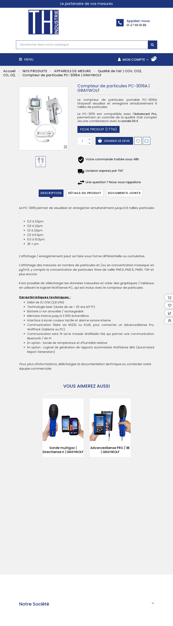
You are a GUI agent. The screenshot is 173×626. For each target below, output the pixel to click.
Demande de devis (117, 141)
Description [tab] (51, 193)
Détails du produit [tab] (84, 193)
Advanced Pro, (145, 114)
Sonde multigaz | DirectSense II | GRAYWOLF (63, 450)
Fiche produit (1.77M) (98, 129)
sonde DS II (129, 121)
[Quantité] (82, 141)
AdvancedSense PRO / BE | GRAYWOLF (110, 450)
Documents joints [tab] (124, 193)
